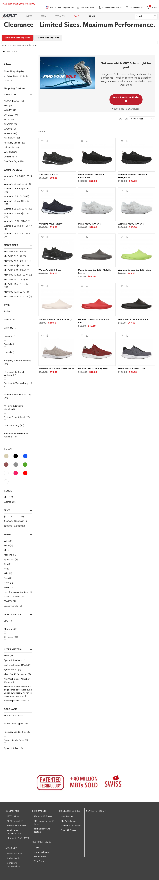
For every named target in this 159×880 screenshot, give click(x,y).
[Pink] (18, 473)
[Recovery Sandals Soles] (5, 735)
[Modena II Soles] (5, 719)
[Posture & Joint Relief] (5, 420)
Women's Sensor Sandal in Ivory (55, 319)
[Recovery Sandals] (18, 142)
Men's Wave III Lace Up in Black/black (91, 176)
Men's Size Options (48, 38)
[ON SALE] (18, 115)
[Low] (5, 624)
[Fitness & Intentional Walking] (5, 378)
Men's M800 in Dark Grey (131, 369)
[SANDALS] (18, 133)
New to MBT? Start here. (126, 109)
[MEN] (18, 105)
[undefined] (18, 156)
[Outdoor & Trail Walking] (5, 390)
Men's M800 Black (48, 175)
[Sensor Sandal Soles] (5, 743)
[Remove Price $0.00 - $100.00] (5, 76)
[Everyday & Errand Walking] (5, 367)
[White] (8, 481)
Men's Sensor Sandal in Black (133, 319)
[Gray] (18, 464)
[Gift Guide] (18, 147)
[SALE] (18, 119)
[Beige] (8, 456)
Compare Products (112, 8)
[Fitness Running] (5, 429)
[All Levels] (5, 641)
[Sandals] (5, 347)
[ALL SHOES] (18, 138)
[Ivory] (8, 473)
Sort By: (123, 119)
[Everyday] (5, 331)
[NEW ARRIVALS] (18, 101)
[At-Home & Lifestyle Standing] (5, 412)
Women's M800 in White (131, 224)
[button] (42, 141)
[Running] (5, 339)
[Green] (27, 464)
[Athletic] (5, 323)
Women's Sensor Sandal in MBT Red (94, 321)
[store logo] (9, 16)
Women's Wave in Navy (50, 224)
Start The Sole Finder (126, 99)
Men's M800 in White (89, 224)
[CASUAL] (18, 128)
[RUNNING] (18, 124)
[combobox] (146, 16)
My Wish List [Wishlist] (137, 8)
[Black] (18, 456)
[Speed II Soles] (5, 752)
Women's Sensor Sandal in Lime (134, 270)
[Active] (5, 315)
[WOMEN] (18, 110)
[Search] (155, 16)
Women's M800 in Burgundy (92, 369)
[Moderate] (5, 632)
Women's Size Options (17, 38)
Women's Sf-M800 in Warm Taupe (56, 369)
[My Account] (85, 7)
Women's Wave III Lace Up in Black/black (133, 176)
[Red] (27, 473)
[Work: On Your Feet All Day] (5, 401)
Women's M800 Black (50, 270)
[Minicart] (152, 8)
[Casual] (5, 356)
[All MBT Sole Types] (5, 727)
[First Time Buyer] (18, 161)
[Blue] (27, 456)
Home (6, 52)
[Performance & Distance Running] (5, 440)
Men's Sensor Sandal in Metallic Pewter (94, 271)
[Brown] (8, 464)
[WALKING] (18, 152)
